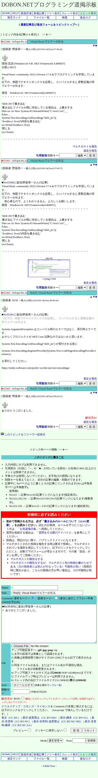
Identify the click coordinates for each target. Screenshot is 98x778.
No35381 (8, 314)
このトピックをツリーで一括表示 (23, 434)
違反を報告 (90, 150)
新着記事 (39, 13)
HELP (15, 13)
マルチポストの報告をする (26, 559)
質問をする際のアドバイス (55, 532)
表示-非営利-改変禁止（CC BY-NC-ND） (58, 728)
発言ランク (14, 17)
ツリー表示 (53, 13)
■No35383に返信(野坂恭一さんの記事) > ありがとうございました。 (49, 627)
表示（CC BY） (11, 725)
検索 (64, 17)
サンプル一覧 (54, 692)
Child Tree (49, 773)
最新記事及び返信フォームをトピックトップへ (49, 24)
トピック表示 (88, 13)
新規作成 (26, 13)
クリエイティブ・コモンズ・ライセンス (25, 713)
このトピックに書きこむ (49, 457)
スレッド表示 (70, 13)
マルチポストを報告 (85, 146)
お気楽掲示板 (28, 528)
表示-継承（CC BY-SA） (75, 725)
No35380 (8, 182)
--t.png (49, 277)
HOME (6, 13)
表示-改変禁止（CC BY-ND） (40, 725)
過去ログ (85, 17)
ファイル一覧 (41, 17)
